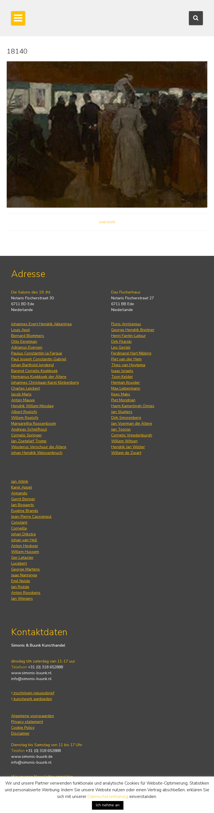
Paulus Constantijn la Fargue (36, 353)
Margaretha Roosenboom (33, 423)
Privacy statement (27, 721)
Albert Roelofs (24, 411)
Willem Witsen (124, 441)
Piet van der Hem (126, 359)
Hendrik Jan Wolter (128, 447)
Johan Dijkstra (23, 534)
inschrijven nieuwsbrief (32, 693)
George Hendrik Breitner (132, 330)
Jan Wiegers (22, 598)
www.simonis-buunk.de (32, 756)
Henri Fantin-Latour (128, 335)
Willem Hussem (25, 551)
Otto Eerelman (24, 341)
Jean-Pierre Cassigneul (31, 516)
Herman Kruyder (125, 382)
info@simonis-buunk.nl (31, 678)
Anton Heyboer (24, 546)
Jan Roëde (20, 586)
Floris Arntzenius (126, 324)
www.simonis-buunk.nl (31, 673)
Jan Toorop (121, 429)
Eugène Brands (24, 510)
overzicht (107, 222)
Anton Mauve (23, 400)
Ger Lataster (22, 557)
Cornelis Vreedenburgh (131, 435)
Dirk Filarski (121, 341)
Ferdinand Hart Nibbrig (131, 353)
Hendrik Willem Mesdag (32, 406)
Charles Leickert (25, 388)
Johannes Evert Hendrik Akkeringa (41, 324)
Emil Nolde (20, 581)
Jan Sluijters (121, 411)
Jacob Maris (21, 394)
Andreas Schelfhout (29, 429)
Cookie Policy (23, 727)
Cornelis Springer (26, 435)
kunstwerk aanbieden (31, 699)
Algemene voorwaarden (32, 716)
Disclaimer (20, 733)
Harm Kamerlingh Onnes (132, 406)
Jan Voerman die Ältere (131, 423)
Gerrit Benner (23, 499)
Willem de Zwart (126, 452)
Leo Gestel (120, 347)
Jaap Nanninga (24, 575)
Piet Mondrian (123, 400)
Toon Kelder (122, 376)
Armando (19, 493)
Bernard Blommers (27, 335)
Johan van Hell (24, 540)
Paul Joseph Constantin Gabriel (38, 359)
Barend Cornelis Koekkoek (34, 370)
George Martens (25, 569)
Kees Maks (120, 394)
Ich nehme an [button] (108, 805)
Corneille (19, 528)
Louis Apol (20, 330)
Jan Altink (19, 481)
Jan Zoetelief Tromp (29, 441)
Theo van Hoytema (128, 365)
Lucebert (19, 563)
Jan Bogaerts (22, 505)
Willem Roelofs (24, 417)
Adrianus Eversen (26, 347)
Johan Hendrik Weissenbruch (36, 452)
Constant (19, 522)
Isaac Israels (122, 370)
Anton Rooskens (25, 592)
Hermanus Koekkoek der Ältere (38, 376)
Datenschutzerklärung (107, 796)
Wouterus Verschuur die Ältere (38, 447)
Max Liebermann (125, 388)
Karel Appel (21, 487)
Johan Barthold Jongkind (32, 365)
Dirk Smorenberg (126, 417)
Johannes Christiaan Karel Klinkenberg (45, 382)
